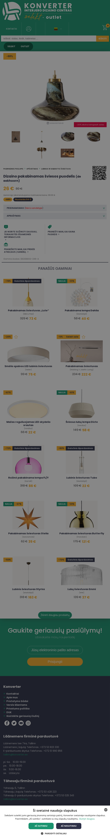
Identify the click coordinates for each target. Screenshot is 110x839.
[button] (55, 833)
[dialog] (55, 419)
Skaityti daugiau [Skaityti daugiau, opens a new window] (87, 818)
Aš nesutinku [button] (69, 825)
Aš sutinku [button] (41, 825)
